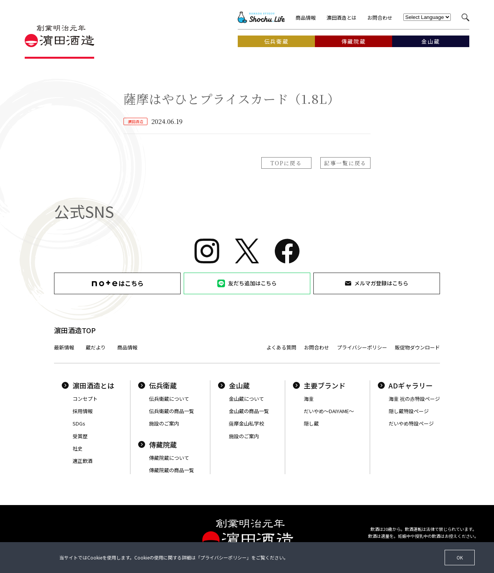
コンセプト (85, 398)
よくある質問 (281, 347)
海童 (309, 398)
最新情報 (64, 347)
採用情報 (83, 411)
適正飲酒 (83, 461)
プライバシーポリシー (362, 347)
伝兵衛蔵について (169, 398)
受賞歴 (80, 436)
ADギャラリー (405, 385)
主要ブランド (319, 385)
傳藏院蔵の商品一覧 (171, 470)
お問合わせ (379, 17)
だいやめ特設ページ (411, 423)
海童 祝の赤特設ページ (414, 398)
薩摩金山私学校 (246, 423)
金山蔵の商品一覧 (249, 411)
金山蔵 (234, 385)
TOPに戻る (286, 163)
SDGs (79, 423)
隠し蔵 (311, 423)
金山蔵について (246, 398)
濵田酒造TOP (75, 330)
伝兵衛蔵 (157, 385)
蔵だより (96, 347)
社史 (78, 448)
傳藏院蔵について (169, 457)
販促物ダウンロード (417, 347)
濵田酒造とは (342, 17)
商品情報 (306, 17)
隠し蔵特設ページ (409, 411)
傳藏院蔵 (157, 444)
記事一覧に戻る (345, 163)
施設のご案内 (164, 423)
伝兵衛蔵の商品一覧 (171, 411)
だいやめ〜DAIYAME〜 (329, 411)
